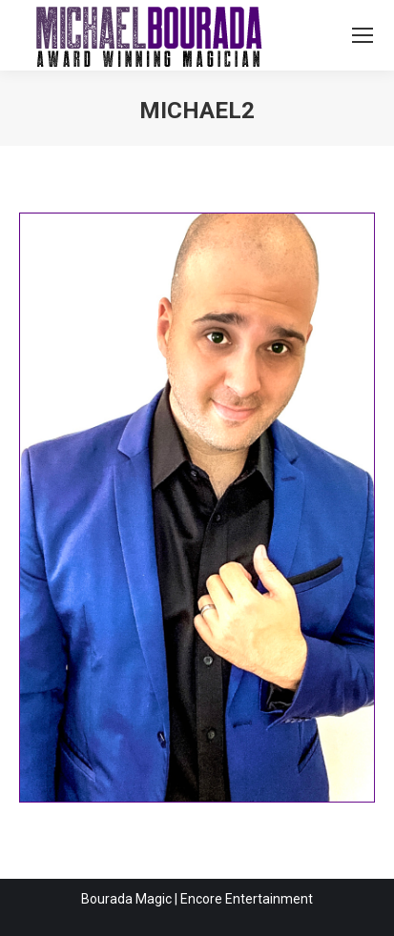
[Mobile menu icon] (362, 35)
